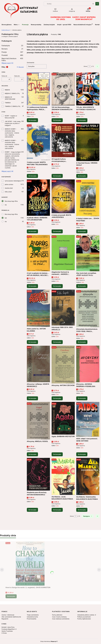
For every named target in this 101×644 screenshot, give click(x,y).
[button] (97, 3)
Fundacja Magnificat (8, 629)
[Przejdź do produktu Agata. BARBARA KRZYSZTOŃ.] (63, 418)
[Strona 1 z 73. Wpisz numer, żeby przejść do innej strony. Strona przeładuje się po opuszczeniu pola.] (89, 66)
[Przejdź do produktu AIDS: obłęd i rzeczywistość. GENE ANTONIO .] (87, 419)
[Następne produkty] (88, 516)
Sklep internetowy (48, 641)
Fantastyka (12, 46)
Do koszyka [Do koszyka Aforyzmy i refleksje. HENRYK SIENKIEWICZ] (32, 398)
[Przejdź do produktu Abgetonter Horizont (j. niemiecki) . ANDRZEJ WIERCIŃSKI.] (63, 252)
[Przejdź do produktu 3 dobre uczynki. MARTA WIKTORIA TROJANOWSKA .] (38, 142)
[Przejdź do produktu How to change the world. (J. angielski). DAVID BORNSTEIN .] (30, 563)
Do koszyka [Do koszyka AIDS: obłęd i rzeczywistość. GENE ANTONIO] (82, 454)
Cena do (17, 76)
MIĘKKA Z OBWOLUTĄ (12, 93)
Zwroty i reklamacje (8, 615)
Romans (12, 49)
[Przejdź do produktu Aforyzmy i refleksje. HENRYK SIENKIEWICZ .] (38, 364)
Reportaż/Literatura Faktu (12, 59)
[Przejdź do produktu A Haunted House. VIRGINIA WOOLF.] (87, 142)
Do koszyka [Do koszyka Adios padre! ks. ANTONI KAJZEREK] (32, 342)
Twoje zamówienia (33, 615)
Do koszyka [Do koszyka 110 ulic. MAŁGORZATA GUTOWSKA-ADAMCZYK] (82, 120)
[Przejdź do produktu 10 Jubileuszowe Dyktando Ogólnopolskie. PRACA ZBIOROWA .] (38, 88)
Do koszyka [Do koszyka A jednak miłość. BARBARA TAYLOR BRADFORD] (32, 231)
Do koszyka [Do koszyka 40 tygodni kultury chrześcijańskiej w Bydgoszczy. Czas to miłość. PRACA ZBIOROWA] (57, 176)
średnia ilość (9, 188)
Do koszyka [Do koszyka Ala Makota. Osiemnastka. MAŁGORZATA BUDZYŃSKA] (82, 510)
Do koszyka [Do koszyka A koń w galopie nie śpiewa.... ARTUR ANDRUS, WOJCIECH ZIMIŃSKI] (32, 286)
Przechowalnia (31, 619)
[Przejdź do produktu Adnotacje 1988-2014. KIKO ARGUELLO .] (63, 307)
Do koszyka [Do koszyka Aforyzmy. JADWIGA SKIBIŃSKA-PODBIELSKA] (82, 398)
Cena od (4, 76)
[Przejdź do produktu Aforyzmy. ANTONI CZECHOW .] (63, 364)
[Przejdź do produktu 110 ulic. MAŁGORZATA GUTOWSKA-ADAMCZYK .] (87, 88)
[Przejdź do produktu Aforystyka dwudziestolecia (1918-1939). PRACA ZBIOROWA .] (87, 308)
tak (6, 218)
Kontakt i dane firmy (8, 627)
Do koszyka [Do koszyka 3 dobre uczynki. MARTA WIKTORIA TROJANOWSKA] (32, 176)
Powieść (12, 55)
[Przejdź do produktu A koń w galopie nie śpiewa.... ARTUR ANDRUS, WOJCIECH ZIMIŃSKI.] (38, 253)
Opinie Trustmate (7, 631)
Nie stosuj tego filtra (11, 201)
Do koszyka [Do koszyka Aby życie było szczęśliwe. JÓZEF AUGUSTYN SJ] (82, 286)
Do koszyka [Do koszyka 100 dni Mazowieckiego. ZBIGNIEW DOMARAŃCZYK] (57, 120)
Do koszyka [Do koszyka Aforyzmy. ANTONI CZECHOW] (57, 398)
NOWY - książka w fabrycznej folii (11, 117)
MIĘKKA (7, 90)
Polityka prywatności (84, 617)
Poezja (12, 52)
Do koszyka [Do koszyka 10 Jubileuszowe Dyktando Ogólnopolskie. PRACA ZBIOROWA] (32, 120)
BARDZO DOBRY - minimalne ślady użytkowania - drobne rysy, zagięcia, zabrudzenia (12, 133)
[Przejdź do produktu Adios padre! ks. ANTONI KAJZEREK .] (38, 308)
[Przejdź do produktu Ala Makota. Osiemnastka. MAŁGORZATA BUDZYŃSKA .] (87, 476)
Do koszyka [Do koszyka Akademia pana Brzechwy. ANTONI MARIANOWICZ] (32, 510)
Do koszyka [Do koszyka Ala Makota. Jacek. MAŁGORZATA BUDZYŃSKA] (57, 510)
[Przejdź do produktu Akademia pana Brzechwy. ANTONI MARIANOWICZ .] (38, 474)
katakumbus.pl (6, 30)
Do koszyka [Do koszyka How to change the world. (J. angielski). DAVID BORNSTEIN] (11, 596)
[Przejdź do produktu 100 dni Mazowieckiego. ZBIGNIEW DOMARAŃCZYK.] (63, 88)
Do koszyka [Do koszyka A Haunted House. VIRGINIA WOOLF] (82, 176)
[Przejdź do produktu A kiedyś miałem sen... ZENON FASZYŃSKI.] (87, 198)
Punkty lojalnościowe (84, 619)
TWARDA (8, 102)
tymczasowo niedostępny (13, 181)
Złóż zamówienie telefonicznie (11, 617)
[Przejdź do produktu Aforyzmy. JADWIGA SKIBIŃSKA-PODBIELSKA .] (87, 364)
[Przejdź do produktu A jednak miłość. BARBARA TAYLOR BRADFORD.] (38, 197)
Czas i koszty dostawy (59, 617)
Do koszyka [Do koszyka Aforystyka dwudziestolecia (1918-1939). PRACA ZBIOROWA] (82, 342)
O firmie (4, 633)
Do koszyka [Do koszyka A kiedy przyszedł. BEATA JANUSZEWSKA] (57, 231)
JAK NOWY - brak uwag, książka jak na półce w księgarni (13, 123)
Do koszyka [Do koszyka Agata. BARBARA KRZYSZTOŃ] (57, 454)
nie (6, 205)
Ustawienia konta (32, 617)
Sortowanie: (30, 62)
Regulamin (5, 619)
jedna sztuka (9, 184)
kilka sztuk (8, 192)
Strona (85, 66)
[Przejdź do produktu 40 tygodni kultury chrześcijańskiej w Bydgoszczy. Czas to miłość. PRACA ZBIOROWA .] (63, 140)
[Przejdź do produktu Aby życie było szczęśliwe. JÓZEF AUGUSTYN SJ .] (87, 253)
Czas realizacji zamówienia (60, 619)
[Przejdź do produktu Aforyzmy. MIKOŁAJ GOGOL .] (38, 420)
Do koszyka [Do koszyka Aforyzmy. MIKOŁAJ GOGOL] (32, 454)
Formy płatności (57, 615)
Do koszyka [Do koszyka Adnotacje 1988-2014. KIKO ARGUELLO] (57, 342)
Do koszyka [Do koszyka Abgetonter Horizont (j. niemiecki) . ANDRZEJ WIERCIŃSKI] (57, 286)
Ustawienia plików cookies (86, 615)
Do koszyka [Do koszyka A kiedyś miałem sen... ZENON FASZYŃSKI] (82, 231)
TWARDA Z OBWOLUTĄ (12, 106)
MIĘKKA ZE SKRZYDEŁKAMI (10, 98)
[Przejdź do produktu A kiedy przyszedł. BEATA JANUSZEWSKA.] (63, 196)
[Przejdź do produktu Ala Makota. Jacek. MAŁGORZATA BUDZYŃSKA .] (63, 476)
